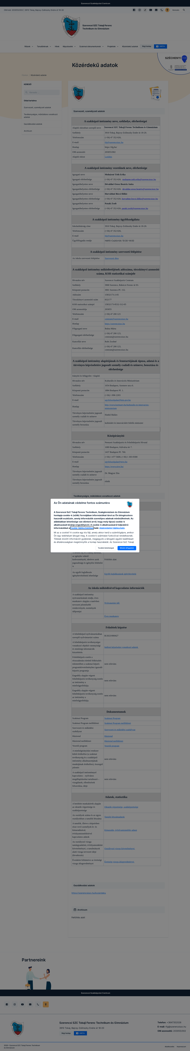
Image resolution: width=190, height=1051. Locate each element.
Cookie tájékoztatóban (82, 528)
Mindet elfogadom (127, 548)
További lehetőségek (106, 548)
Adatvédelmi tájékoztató (112, 528)
